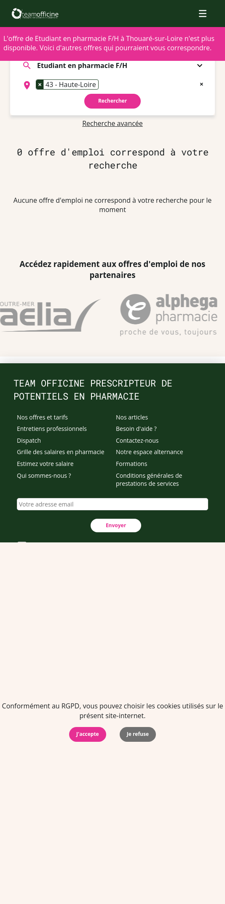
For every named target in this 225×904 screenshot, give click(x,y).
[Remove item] (40, 84)
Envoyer (116, 525)
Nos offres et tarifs (42, 417)
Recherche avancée (112, 123)
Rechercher (112, 100)
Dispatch (29, 440)
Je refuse (138, 734)
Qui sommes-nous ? (44, 475)
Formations (131, 464)
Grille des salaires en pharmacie (60, 452)
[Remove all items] (201, 83)
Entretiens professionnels (52, 429)
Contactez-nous (137, 440)
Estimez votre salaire (45, 464)
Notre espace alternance (149, 452)
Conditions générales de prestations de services (149, 479)
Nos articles (132, 417)
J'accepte (87, 734)
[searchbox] (103, 85)
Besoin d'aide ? (136, 429)
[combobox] (112, 85)
